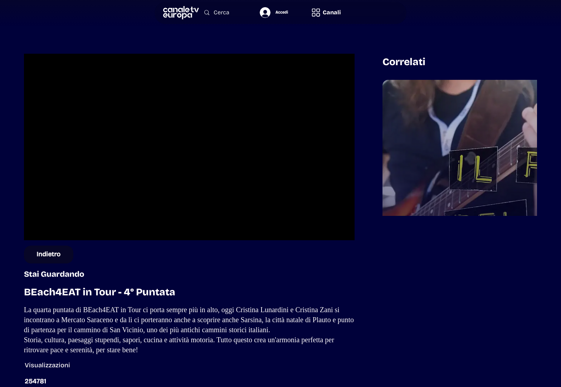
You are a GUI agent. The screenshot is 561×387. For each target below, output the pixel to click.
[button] (326, 12)
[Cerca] (224, 13)
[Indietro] (49, 254)
